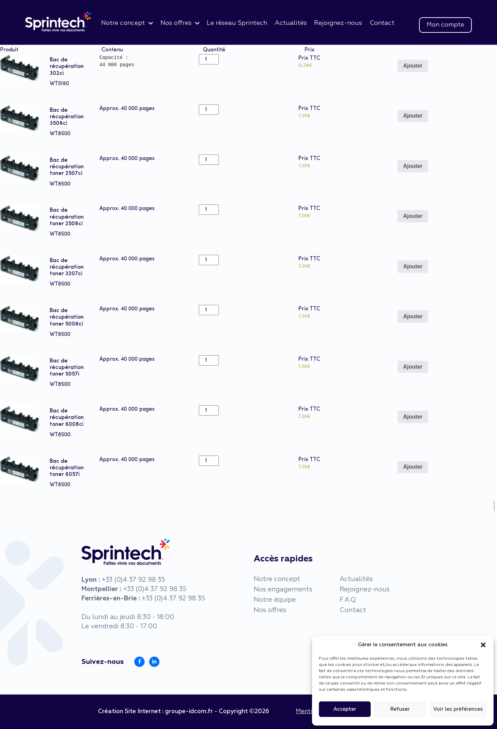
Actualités (291, 23)
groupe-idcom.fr (189, 712)
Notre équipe (275, 600)
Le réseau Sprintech (237, 23)
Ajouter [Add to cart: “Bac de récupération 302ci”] (412, 66)
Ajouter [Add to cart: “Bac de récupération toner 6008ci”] (412, 417)
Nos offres (176, 23)
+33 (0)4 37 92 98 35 (133, 580)
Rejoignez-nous (338, 23)
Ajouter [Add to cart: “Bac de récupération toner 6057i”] (412, 467)
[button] (483, 644)
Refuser (400, 709)
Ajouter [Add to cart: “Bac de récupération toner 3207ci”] (412, 266)
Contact (382, 23)
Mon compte (445, 25)
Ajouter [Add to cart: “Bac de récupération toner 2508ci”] (412, 216)
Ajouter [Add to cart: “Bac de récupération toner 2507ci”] (412, 166)
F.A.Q (348, 600)
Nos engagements (283, 589)
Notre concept (123, 23)
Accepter (344, 709)
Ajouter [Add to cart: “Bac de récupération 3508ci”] (412, 116)
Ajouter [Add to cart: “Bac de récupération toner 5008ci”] (412, 316)
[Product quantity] (209, 59)
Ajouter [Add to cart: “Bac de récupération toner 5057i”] (412, 367)
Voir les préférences (458, 709)
